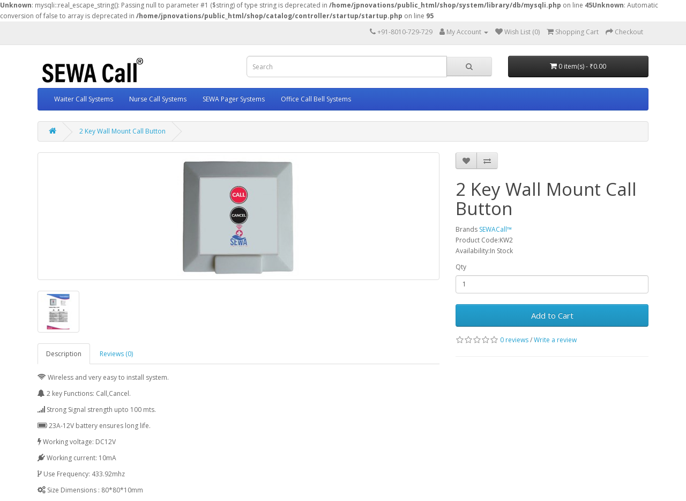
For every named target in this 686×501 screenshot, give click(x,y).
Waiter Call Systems (83, 99)
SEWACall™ (495, 229)
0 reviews (514, 339)
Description (63, 353)
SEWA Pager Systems (234, 99)
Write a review (555, 339)
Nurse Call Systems (158, 99)
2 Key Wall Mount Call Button (122, 131)
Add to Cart (552, 315)
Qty (461, 266)
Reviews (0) (116, 353)
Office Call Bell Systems (316, 99)
